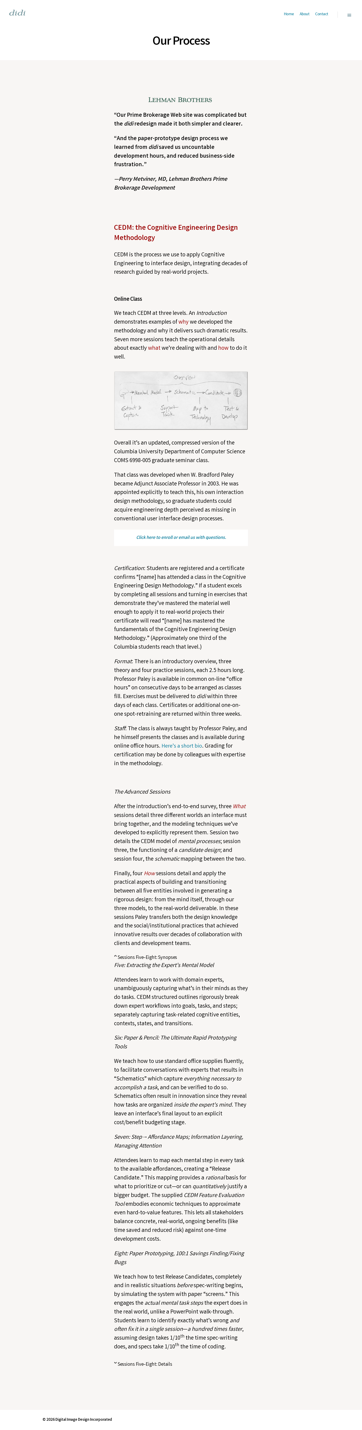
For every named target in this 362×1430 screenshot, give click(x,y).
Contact (321, 14)
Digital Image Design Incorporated (84, 1420)
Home (289, 14)
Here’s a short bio (183, 746)
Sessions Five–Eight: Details (145, 1364)
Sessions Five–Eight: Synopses (147, 957)
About (305, 14)
